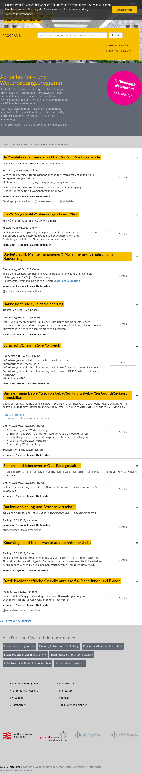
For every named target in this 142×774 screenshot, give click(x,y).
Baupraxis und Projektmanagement (25, 654)
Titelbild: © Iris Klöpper (73, 704)
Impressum (66, 690)
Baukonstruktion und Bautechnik (102, 646)
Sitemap (64, 697)
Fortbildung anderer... (25, 690)
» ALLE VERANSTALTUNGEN (16, 621)
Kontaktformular (69, 683)
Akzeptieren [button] (124, 9)
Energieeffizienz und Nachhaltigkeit (72, 654)
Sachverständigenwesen (69, 663)
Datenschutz (19, 704)
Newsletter (18, 697)
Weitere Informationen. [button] (20, 13)
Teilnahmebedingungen (26, 683)
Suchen (116, 35)
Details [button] (123, 177)
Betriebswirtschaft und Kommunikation (27, 663)
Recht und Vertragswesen (19, 646)
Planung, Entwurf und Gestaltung (59, 646)
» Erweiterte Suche (117, 45)
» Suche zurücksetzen (119, 50)
